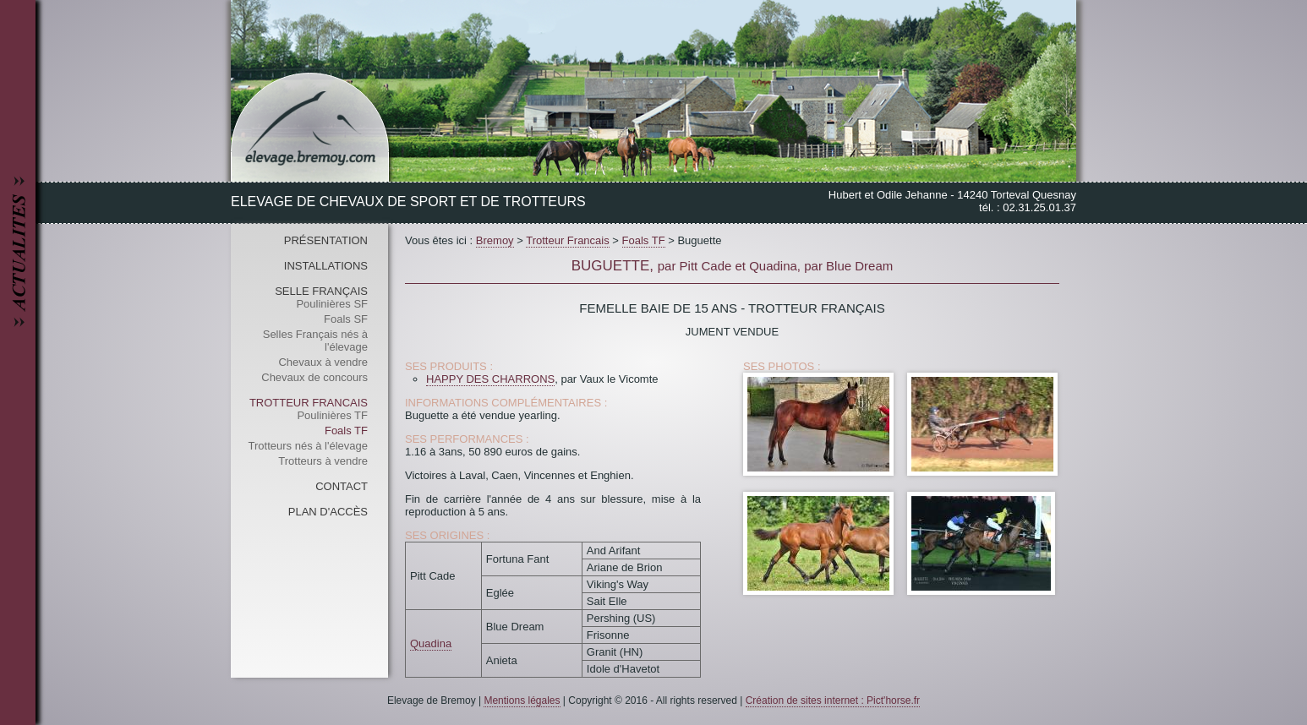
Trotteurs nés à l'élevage (308, 445)
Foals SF (346, 319)
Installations (326, 265)
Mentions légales (522, 700)
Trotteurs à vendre (323, 461)
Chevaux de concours (314, 377)
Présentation (326, 240)
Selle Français (321, 291)
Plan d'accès (328, 511)
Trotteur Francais (308, 402)
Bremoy (495, 240)
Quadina (430, 643)
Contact (341, 486)
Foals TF (346, 430)
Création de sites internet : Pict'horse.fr (833, 700)
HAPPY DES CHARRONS (490, 379)
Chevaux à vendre (323, 362)
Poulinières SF (332, 303)
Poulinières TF (332, 415)
